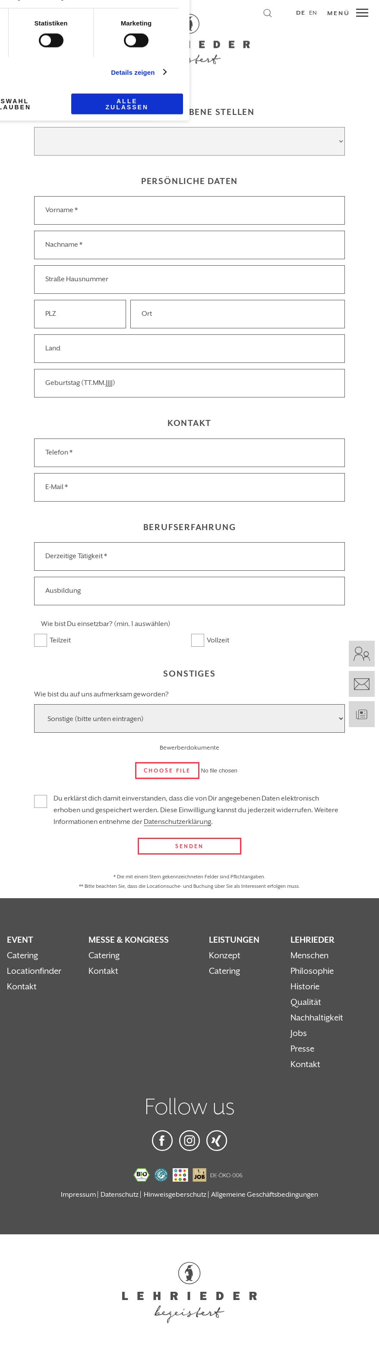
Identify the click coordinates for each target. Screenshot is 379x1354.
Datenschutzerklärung (177, 822)
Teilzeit (60, 640)
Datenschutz (120, 1194)
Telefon (59, 452)
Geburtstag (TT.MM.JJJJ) (80, 383)
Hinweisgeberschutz (175, 1194)
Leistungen (234, 940)
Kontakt (22, 987)
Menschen (309, 955)
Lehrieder (313, 940)
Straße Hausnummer (76, 279)
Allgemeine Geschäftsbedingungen (264, 1194)
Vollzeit (218, 640)
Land (52, 348)
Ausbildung (63, 590)
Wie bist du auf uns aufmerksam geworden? (101, 694)
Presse (302, 1049)
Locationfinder (34, 971)
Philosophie (312, 971)
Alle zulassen (127, 104)
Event (20, 940)
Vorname (61, 210)
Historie (305, 987)
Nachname (63, 244)
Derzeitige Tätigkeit (76, 556)
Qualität (306, 1002)
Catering (22, 955)
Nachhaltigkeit (317, 1018)
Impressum (78, 1194)
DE (301, 13)
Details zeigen (133, 72)
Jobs (299, 1033)
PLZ (50, 314)
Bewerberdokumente (189, 747)
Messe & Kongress (128, 940)
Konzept (224, 955)
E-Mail (56, 487)
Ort (147, 314)
